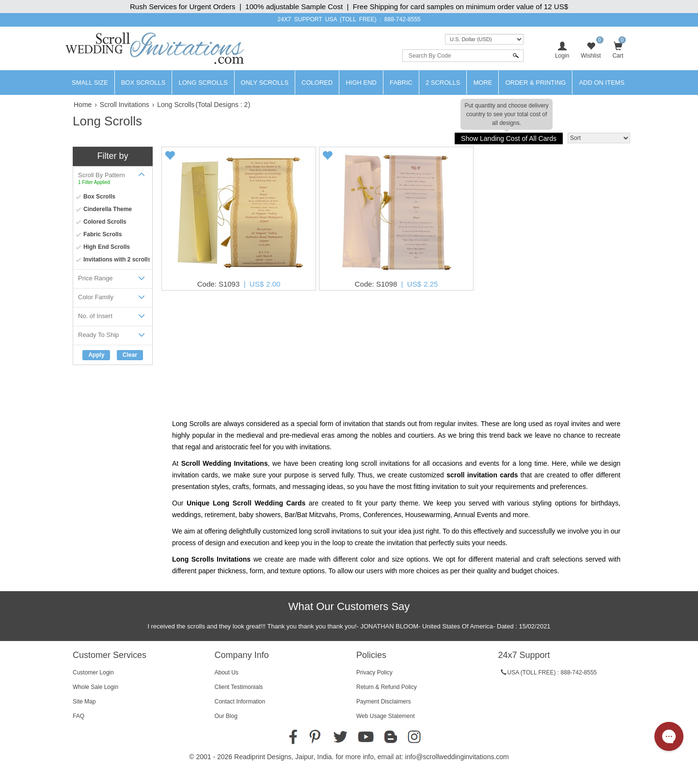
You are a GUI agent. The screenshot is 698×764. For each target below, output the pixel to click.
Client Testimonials (239, 687)
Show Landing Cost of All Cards (508, 137)
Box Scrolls (143, 82)
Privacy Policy (374, 672)
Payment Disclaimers (383, 701)
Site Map (84, 701)
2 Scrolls (443, 82)
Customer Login (93, 672)
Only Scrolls (265, 82)
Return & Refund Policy (386, 687)
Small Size (90, 82)
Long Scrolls (202, 82)
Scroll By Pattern (112, 178)
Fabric (401, 82)
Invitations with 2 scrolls (117, 259)
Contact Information (240, 701)
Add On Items (601, 82)
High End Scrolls (106, 247)
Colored (317, 82)
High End (361, 82)
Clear (130, 354)
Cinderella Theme (107, 209)
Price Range (112, 280)
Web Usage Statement (385, 716)
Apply (96, 354)
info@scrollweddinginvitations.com (457, 757)
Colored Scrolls (105, 221)
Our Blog (226, 716)
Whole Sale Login (95, 687)
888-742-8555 (402, 19)
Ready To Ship (112, 336)
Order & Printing (535, 82)
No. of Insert (112, 317)
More (482, 82)
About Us (226, 672)
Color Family (112, 299)
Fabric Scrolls (102, 234)
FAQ (78, 716)
